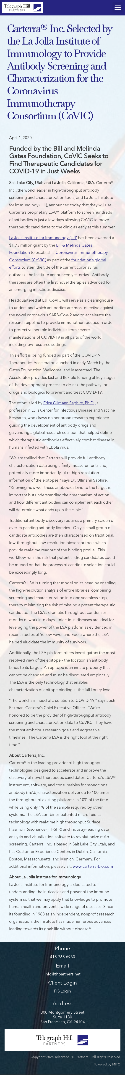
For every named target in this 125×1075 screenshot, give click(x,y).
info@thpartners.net (63, 974)
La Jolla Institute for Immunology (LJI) (43, 238)
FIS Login (62, 991)
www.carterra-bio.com (93, 867)
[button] (117, 7)
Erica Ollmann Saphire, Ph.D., (69, 403)
